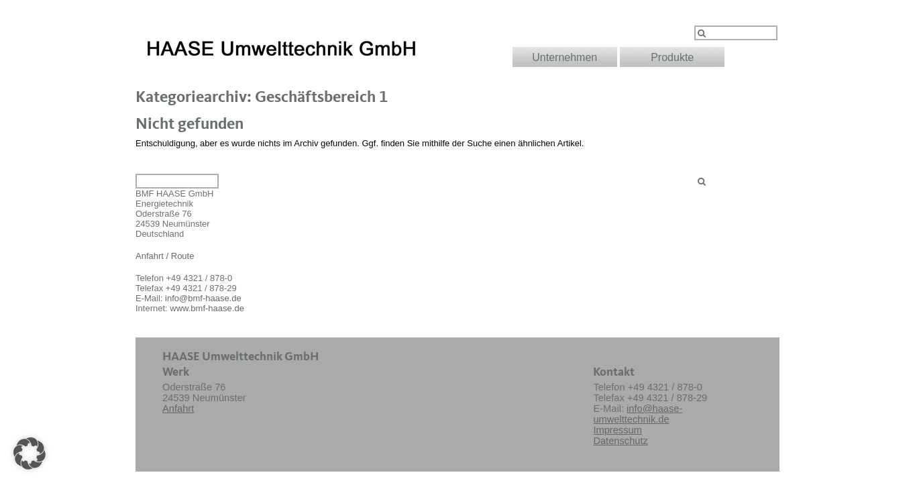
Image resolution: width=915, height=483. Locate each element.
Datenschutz (620, 440)
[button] (29, 453)
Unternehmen (564, 57)
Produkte (672, 57)
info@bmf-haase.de (203, 298)
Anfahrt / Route (165, 256)
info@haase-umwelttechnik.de (637, 414)
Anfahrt (178, 408)
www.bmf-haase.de (207, 308)
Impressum (617, 430)
